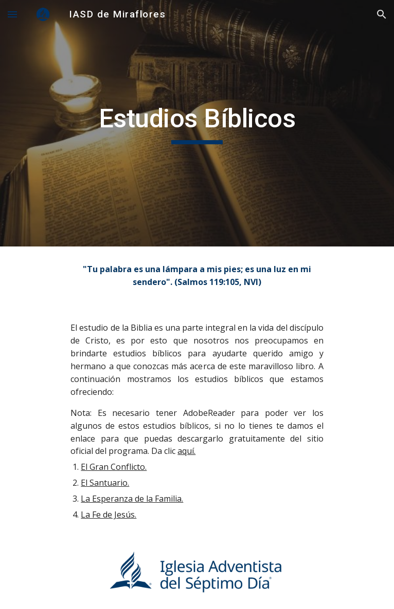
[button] (12, 14)
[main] (196, 123)
